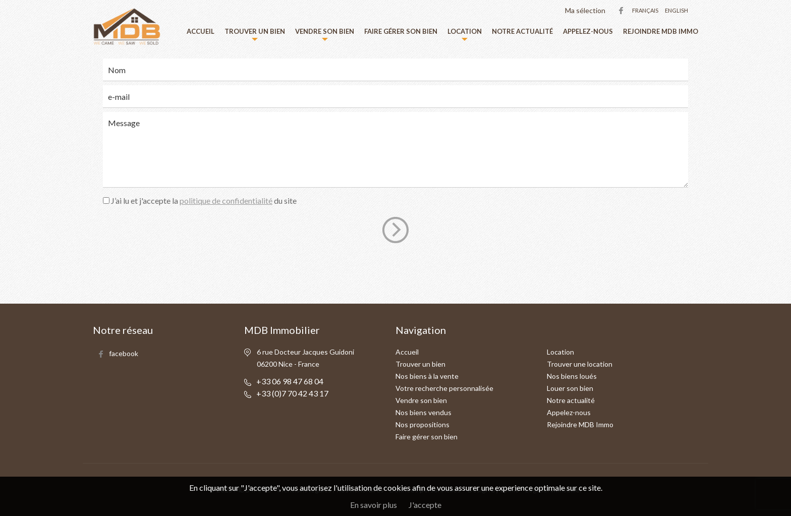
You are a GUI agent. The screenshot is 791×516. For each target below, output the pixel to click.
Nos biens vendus (423, 412)
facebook (621, 11)
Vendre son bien (324, 31)
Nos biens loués (572, 376)
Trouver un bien (254, 31)
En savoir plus (373, 504)
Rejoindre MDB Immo (660, 31)
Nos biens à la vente (427, 376)
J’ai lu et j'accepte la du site (204, 200)
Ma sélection (585, 10)
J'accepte (425, 504)
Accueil (200, 31)
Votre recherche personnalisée (444, 388)
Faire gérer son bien (400, 31)
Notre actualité (522, 31)
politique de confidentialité (226, 200)
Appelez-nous (588, 31)
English (676, 10)
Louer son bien (570, 388)
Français (645, 10)
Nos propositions (422, 424)
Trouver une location (579, 364)
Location (464, 31)
